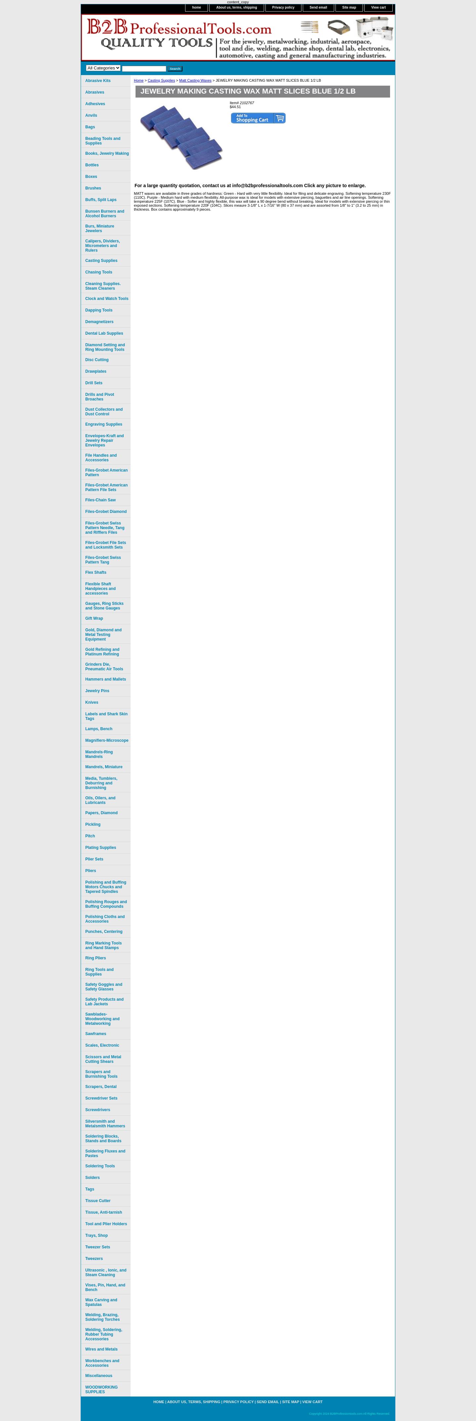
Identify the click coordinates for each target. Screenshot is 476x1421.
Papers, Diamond (101, 813)
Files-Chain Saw (100, 500)
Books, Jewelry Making (107, 153)
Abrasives (94, 92)
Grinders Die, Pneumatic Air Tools (104, 666)
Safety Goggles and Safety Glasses (103, 986)
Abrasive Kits (98, 80)
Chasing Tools (98, 272)
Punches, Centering (104, 931)
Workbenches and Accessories (102, 1363)
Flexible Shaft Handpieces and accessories (100, 589)
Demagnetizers (99, 321)
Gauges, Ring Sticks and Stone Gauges (104, 605)
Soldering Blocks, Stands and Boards (103, 1138)
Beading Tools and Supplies (102, 141)
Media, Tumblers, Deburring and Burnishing (101, 783)
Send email (318, 7)
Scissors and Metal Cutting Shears (103, 1059)
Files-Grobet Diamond (106, 511)
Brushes (93, 188)
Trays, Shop (96, 1235)
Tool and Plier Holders (106, 1224)
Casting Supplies (161, 80)
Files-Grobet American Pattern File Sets (106, 487)
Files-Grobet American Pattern (106, 472)
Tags (89, 1189)
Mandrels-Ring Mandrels (99, 754)
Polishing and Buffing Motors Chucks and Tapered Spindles (105, 887)
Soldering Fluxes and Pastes (105, 1153)
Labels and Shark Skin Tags (106, 716)
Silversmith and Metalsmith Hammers (105, 1123)
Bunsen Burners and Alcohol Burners (104, 213)
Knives (91, 702)
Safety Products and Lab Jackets (104, 1001)
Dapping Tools (98, 310)
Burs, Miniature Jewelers (99, 228)
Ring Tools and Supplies (99, 972)
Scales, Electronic (102, 1045)
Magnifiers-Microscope (107, 740)
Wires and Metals (101, 1349)
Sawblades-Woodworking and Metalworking (102, 1019)
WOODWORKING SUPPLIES (101, 1389)
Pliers (90, 870)
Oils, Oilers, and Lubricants (100, 800)
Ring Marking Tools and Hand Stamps (103, 945)
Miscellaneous (98, 1375)
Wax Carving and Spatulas (101, 1302)
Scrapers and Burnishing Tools (101, 1074)
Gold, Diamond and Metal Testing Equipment (103, 635)
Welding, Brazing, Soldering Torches (102, 1317)
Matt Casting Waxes (195, 80)
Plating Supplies (100, 847)
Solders (92, 1177)
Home (138, 80)
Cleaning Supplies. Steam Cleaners (103, 286)
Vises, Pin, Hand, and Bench (105, 1287)
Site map (349, 7)
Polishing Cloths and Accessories (105, 919)
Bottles (92, 165)
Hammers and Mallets (105, 679)
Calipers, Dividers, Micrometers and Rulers (102, 246)
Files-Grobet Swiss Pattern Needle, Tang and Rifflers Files (104, 528)
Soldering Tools (100, 1166)
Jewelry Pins (97, 691)
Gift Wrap (94, 618)
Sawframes (95, 1033)
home (196, 7)
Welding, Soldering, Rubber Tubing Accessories (103, 1334)
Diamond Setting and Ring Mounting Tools (105, 347)
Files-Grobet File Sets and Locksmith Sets (105, 545)
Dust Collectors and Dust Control (104, 411)
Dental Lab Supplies (104, 333)
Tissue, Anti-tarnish (103, 1212)
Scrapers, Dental (101, 1086)
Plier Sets (94, 859)
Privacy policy (283, 7)
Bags (90, 127)
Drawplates (95, 371)
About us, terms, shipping (236, 7)
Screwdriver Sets (101, 1098)
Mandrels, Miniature (104, 767)
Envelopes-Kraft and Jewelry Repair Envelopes (104, 440)
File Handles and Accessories (101, 457)
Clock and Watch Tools (107, 298)
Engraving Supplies (103, 424)
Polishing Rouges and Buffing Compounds (106, 904)
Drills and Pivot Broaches (99, 396)
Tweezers (94, 1258)
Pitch (90, 836)
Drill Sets (93, 383)
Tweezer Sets (97, 1247)
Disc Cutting (97, 359)
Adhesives (95, 104)
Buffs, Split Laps (101, 199)
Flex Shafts (95, 572)
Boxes (91, 176)
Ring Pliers (95, 958)
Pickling (92, 824)
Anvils (91, 115)
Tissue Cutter (97, 1200)
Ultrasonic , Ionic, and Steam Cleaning (106, 1272)
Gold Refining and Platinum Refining (102, 651)
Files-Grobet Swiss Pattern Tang (103, 559)
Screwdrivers (97, 1110)
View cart (378, 7)
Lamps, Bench (98, 729)
